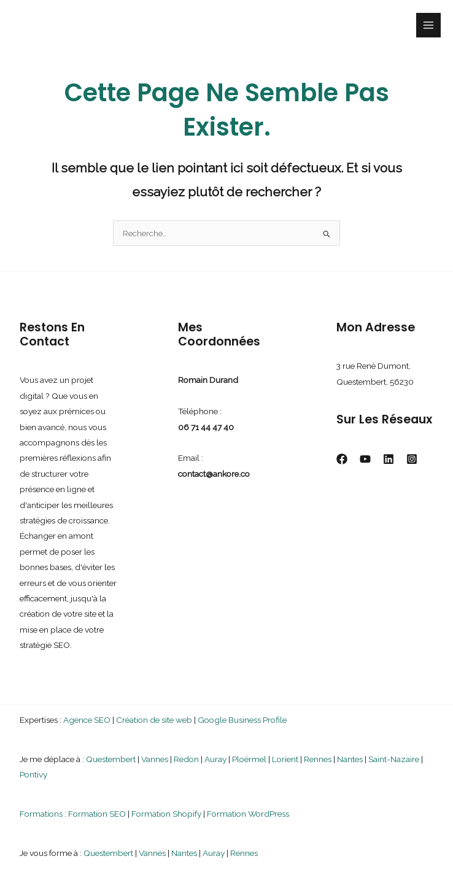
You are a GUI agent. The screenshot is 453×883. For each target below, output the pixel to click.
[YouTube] (365, 459)
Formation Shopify (166, 814)
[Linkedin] (388, 459)
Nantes (350, 759)
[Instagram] (411, 459)
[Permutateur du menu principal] (428, 25)
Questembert (111, 759)
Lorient (285, 759)
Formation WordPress (248, 814)
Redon (186, 759)
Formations (41, 814)
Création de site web (154, 720)
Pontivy (33, 774)
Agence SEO (86, 720)
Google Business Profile (242, 720)
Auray (215, 759)
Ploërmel (249, 759)
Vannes (154, 759)
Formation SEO (97, 814)
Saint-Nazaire (393, 759)
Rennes (317, 759)
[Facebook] (341, 459)
